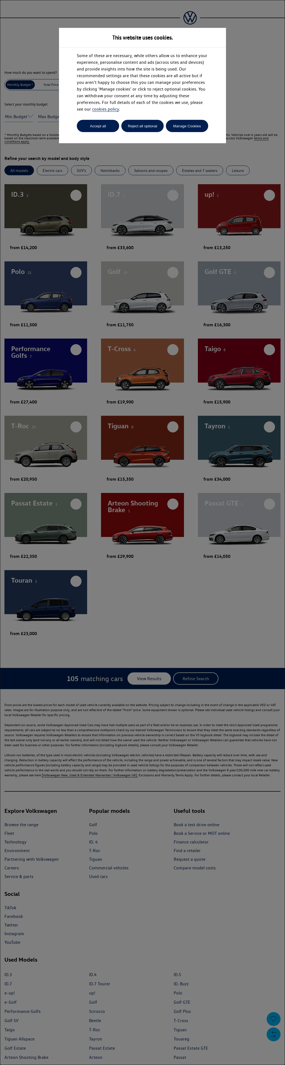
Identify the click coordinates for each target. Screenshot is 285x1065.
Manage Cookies (187, 126)
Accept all (98, 126)
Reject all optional (142, 126)
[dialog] (142, 532)
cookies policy (105, 109)
